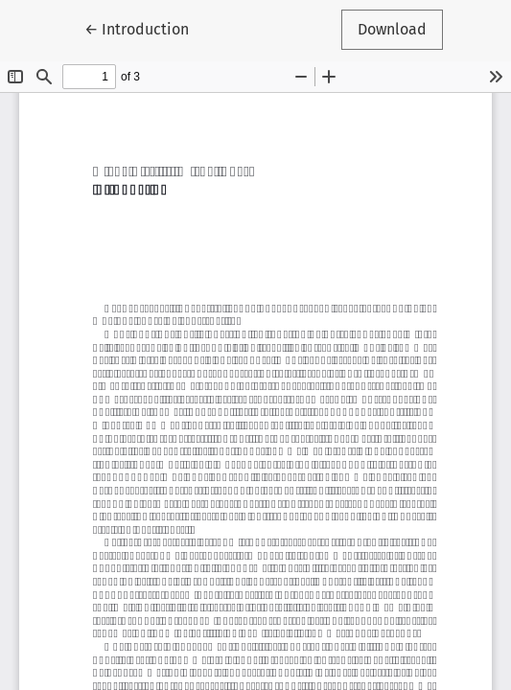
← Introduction (144, 27)
